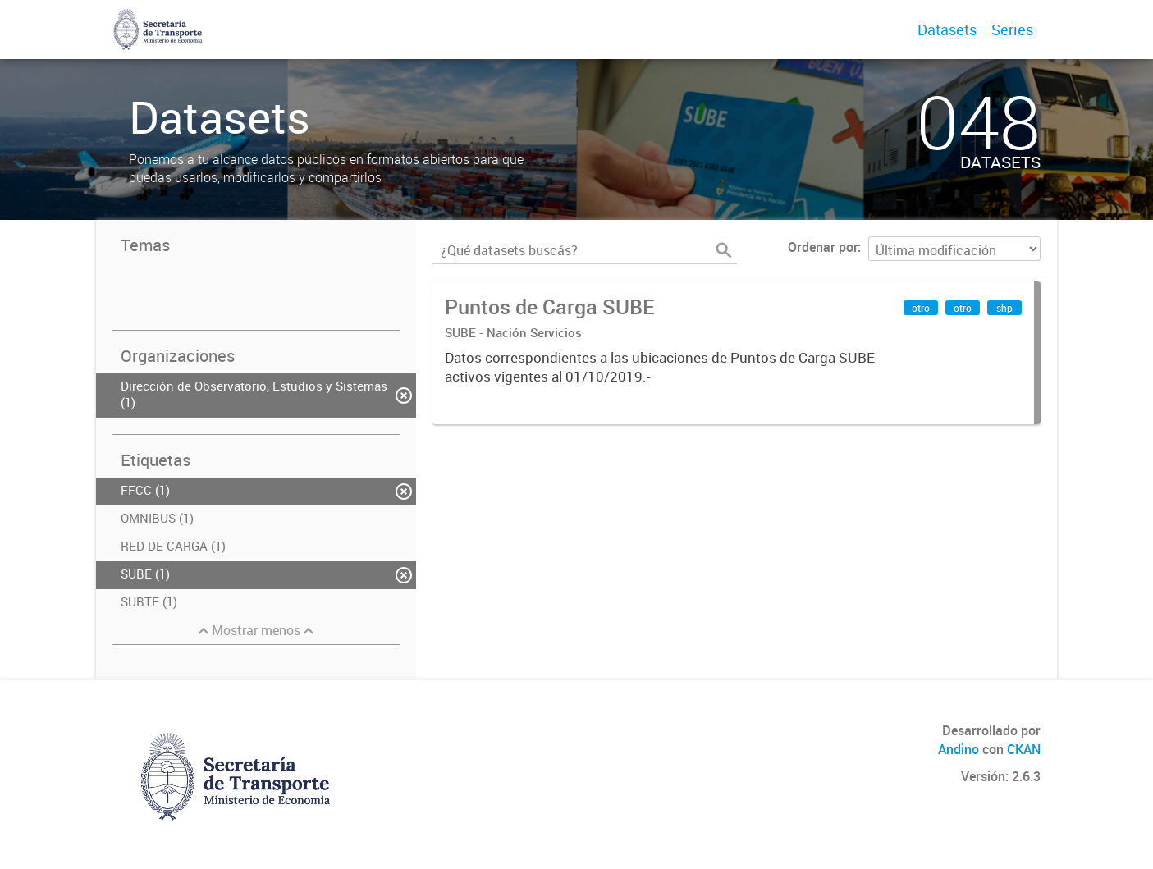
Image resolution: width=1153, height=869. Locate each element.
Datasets (947, 29)
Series (1012, 29)
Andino (958, 749)
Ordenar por (823, 247)
